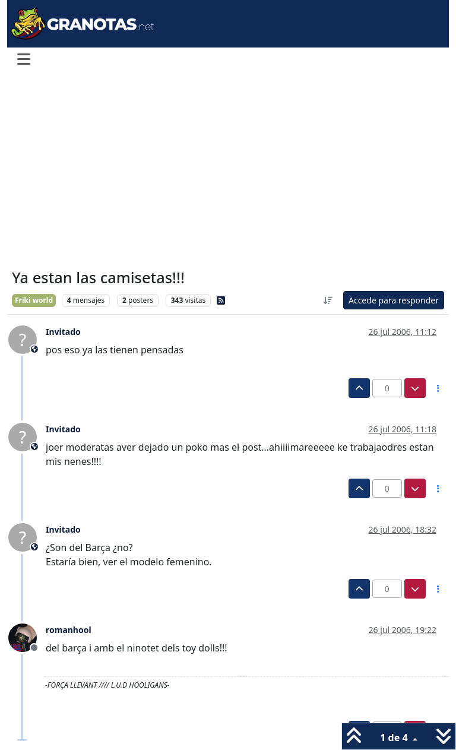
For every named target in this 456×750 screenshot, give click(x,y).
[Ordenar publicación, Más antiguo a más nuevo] (327, 300)
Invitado (63, 331)
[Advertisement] (228, 171)
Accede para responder (394, 300)
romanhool (68, 629)
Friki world (34, 300)
